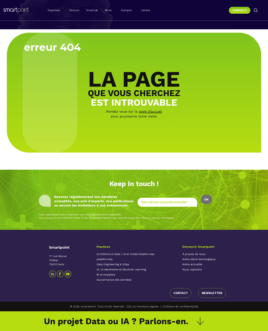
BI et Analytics (106, 274)
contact (180, 293)
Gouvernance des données (114, 279)
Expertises (54, 10)
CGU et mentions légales (142, 306)
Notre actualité (192, 264)
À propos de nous (193, 254)
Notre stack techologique (199, 259)
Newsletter (212, 293)
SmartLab (92, 10)
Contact (239, 10)
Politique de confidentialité (180, 306)
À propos (126, 10)
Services (74, 10)
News (108, 10)
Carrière (145, 10)
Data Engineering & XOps (113, 264)
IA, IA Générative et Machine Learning (121, 269)
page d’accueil (150, 111)
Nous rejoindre (192, 269)
